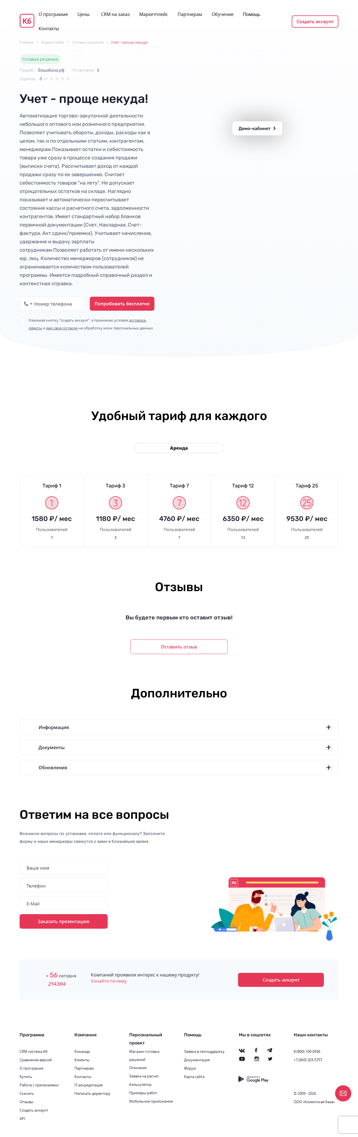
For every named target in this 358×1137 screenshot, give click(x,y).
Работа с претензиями (39, 1085)
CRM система (31, 1051)
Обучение (223, 14)
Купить (26, 1076)
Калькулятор (140, 1084)
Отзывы (26, 1101)
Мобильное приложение (151, 1101)
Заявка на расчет (144, 1076)
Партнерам (190, 14)
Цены (83, 14)
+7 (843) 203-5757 (308, 1059)
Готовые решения (87, 42)
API (22, 1118)
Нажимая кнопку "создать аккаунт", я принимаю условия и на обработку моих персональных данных (91, 324)
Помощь (251, 14)
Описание (138, 1067)
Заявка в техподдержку (204, 1051)
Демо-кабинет (257, 128)
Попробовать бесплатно (122, 304)
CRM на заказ (115, 14)
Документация (197, 1059)
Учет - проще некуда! (129, 42)
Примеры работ (143, 1092)
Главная (27, 42)
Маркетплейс (153, 14)
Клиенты (82, 1059)
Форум (190, 1068)
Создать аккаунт (314, 21)
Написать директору (92, 1093)
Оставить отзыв (179, 647)
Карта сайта (194, 1076)
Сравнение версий (36, 1059)
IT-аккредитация (88, 1085)
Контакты (49, 28)
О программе (53, 14)
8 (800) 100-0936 (307, 1051)
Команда (82, 1051)
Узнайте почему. (109, 981)
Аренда (179, 448)
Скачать (27, 1093)
